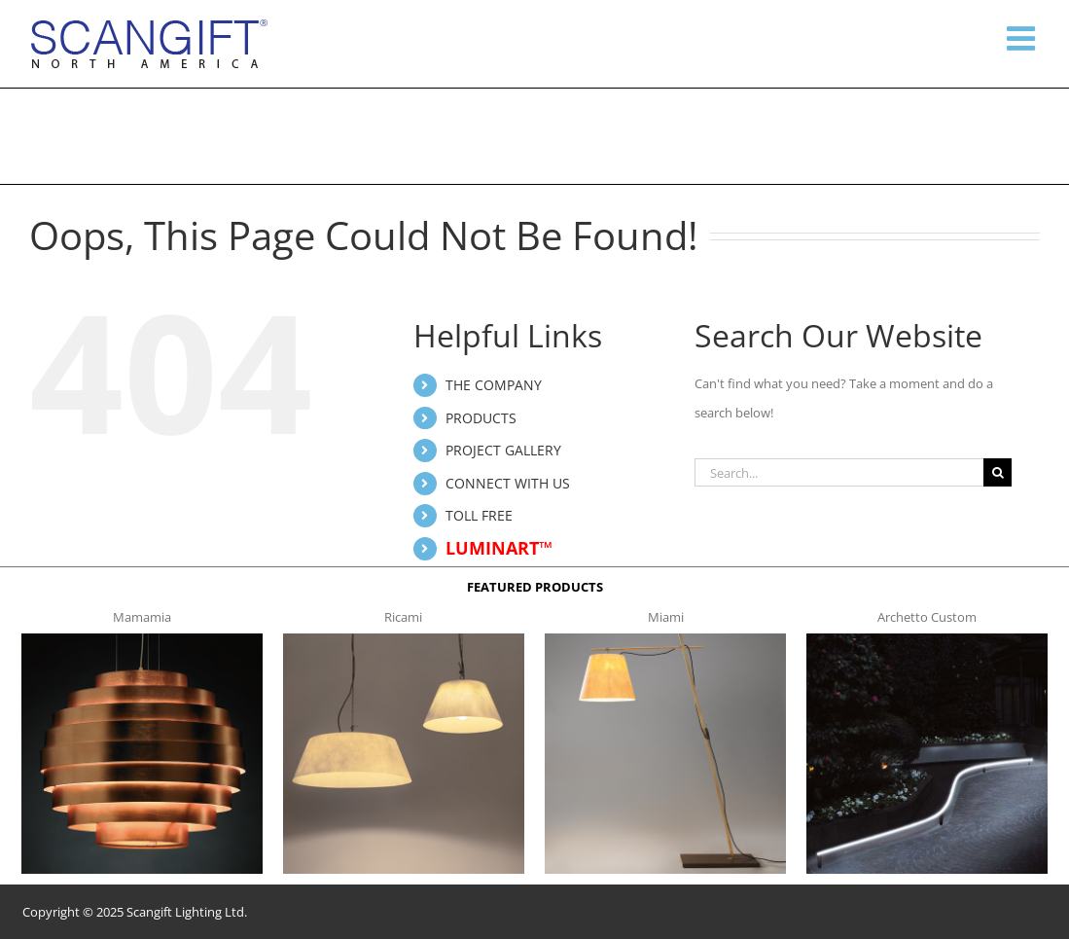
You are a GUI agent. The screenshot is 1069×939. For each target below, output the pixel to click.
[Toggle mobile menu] (1023, 37)
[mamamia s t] (142, 639)
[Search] (997, 472)
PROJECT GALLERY (503, 450)
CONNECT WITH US (507, 483)
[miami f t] (665, 639)
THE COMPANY (493, 385)
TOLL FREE (479, 515)
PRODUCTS (481, 418)
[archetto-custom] (927, 639)
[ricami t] (403, 639)
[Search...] (839, 472)
